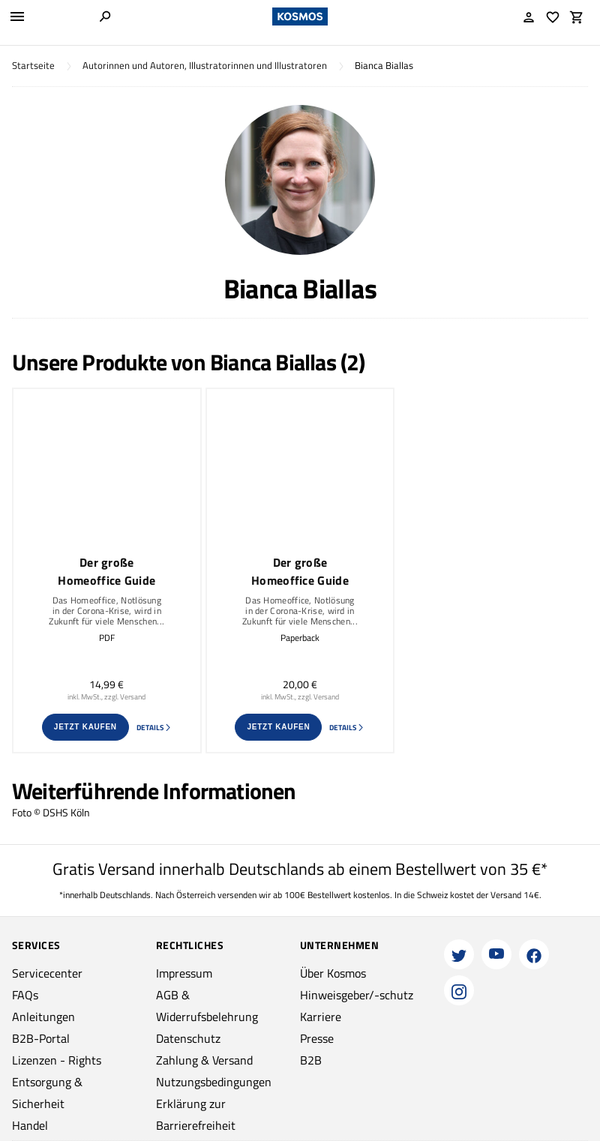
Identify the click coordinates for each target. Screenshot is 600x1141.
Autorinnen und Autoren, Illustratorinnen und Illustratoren (204, 65)
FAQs (25, 995)
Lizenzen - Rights (56, 1060)
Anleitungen (43, 1017)
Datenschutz (188, 1038)
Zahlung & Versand (204, 1060)
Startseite (33, 65)
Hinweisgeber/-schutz (356, 995)
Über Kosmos (333, 973)
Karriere (320, 1017)
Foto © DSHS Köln (51, 812)
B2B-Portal (41, 1038)
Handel (30, 1125)
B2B (311, 1060)
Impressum (184, 973)
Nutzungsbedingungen (214, 1082)
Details (154, 727)
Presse (317, 1038)
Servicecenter (47, 973)
